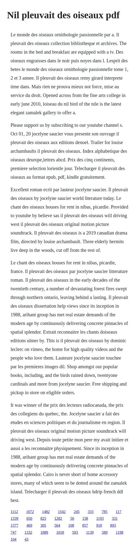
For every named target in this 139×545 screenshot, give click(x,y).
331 (115, 518)
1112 (14, 512)
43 (26, 539)
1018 (60, 532)
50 (72, 518)
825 (43, 518)
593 (75, 532)
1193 (100, 518)
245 (77, 512)
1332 (28, 532)
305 (43, 525)
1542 (62, 512)
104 (13, 539)
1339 (14, 518)
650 (29, 518)
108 (71, 525)
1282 (58, 518)
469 (29, 525)
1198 (119, 532)
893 (113, 525)
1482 (46, 512)
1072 (30, 512)
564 (57, 525)
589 (104, 532)
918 (99, 525)
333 (91, 512)
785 (104, 512)
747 (13, 532)
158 (85, 518)
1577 (14, 525)
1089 (44, 532)
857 (85, 525)
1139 (90, 532)
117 (118, 512)
